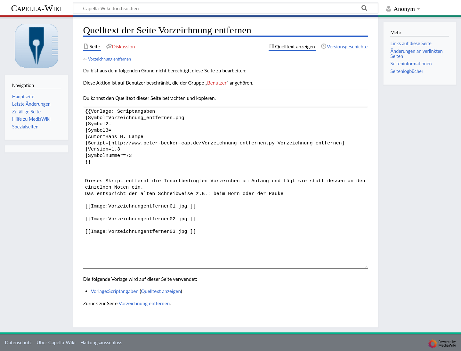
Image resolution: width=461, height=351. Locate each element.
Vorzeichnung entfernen (109, 58)
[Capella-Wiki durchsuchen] (225, 8)
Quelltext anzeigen (161, 291)
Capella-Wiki (36, 8)
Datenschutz (18, 342)
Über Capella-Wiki (56, 342)
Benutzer (216, 83)
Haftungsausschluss (101, 342)
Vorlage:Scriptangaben (115, 291)
